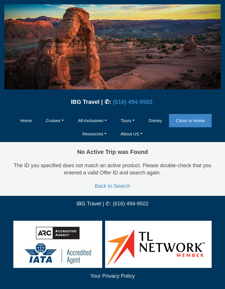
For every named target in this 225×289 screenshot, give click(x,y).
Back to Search (112, 186)
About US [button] (129, 133)
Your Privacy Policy (112, 276)
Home (26, 120)
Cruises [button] (53, 120)
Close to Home (190, 120)
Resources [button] (92, 133)
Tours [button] (126, 120)
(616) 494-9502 (133, 102)
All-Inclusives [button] (90, 120)
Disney (155, 120)
